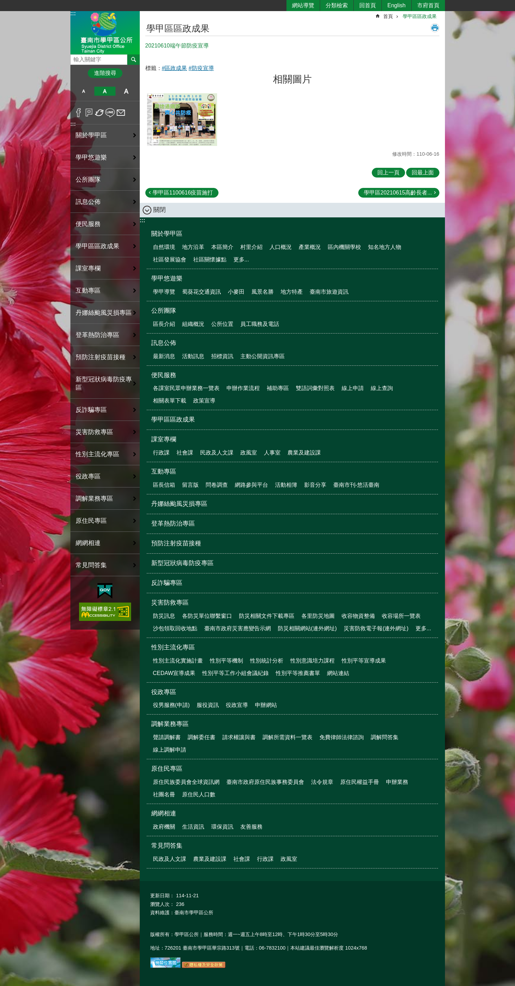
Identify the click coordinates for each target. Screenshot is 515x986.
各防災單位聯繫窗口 (207, 616)
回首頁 (367, 5)
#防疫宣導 (201, 68)
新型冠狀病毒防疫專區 (104, 383)
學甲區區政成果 (97, 246)
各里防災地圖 (318, 616)
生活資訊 (193, 827)
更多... (241, 259)
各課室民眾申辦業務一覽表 (186, 388)
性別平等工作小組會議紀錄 (235, 673)
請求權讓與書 (239, 737)
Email (120, 112)
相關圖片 (292, 79)
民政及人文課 (216, 453)
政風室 (248, 453)
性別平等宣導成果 (364, 661)
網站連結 (338, 673)
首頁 (388, 16)
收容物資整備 (358, 616)
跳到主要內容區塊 (3, 3)
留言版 (190, 485)
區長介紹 (164, 324)
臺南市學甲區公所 (105, 32)
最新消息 (164, 356)
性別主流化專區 (97, 454)
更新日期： (162, 895)
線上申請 (353, 388)
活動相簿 (286, 485)
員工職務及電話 (259, 324)
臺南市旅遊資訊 (329, 292)
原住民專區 (91, 520)
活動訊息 (193, 356)
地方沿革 (193, 247)
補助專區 (278, 388)
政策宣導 (204, 401)
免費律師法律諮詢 (341, 737)
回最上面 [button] (423, 172)
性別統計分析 (266, 661)
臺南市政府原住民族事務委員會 (265, 782)
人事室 (272, 453)
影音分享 (315, 485)
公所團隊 (88, 179)
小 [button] (83, 91)
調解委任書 (201, 737)
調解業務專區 (94, 498)
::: (73, 13)
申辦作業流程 (243, 388)
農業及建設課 (304, 453)
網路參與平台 (251, 485)
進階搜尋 (105, 73)
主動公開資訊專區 (262, 356)
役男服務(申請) (171, 705)
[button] (182, 119)
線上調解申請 (169, 750)
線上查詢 (382, 388)
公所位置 (222, 324)
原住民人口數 (198, 794)
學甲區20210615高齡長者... (398, 193)
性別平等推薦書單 (298, 673)
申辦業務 (397, 782)
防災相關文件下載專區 (266, 616)
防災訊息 (164, 616)
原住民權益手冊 (359, 782)
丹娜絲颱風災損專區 (104, 312)
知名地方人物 (384, 247)
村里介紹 (251, 247)
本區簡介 (222, 247)
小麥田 (236, 292)
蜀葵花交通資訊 (201, 292)
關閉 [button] (159, 209)
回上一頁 (388, 172)
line (110, 112)
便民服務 (88, 223)
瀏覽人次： (162, 904)
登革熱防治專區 (97, 334)
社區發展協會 (169, 259)
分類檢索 (337, 5)
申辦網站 (266, 705)
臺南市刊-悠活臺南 (356, 485)
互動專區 (88, 290)
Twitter (99, 112)
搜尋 (75, 58)
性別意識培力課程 (312, 661)
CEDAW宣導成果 (174, 673)
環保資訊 (222, 827)
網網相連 (88, 542)
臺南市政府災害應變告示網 (237, 628)
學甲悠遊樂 (91, 157)
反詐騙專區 (91, 409)
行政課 (161, 453)
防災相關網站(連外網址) (307, 628)
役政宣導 (237, 705)
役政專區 (88, 476)
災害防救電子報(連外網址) (376, 628)
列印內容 (434, 27)
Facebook (78, 112)
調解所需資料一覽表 (287, 737)
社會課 (185, 453)
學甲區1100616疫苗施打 (183, 193)
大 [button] (126, 91)
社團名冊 (164, 794)
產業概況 (310, 247)
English (396, 5)
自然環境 (164, 247)
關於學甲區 (91, 135)
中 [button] (104, 91)
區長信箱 (164, 485)
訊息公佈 (88, 201)
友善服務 (251, 827)
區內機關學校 (344, 247)
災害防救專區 (94, 432)
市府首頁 (428, 5)
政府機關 (164, 827)
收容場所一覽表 (401, 616)
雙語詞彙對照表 (315, 388)
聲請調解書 (167, 737)
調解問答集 (384, 737)
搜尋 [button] (133, 59)
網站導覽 (303, 5)
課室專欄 (88, 268)
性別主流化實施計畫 (178, 661)
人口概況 (280, 247)
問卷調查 (217, 485)
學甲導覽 (164, 292)
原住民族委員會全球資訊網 (186, 782)
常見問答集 (91, 565)
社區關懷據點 (209, 259)
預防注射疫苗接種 (101, 357)
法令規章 (322, 782)
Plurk (89, 112)
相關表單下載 (169, 401)
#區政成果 (174, 68)
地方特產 (292, 292)
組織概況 (193, 324)
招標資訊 (222, 356)
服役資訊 (208, 705)
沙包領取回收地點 (175, 628)
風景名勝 (262, 292)
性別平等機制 (226, 661)
